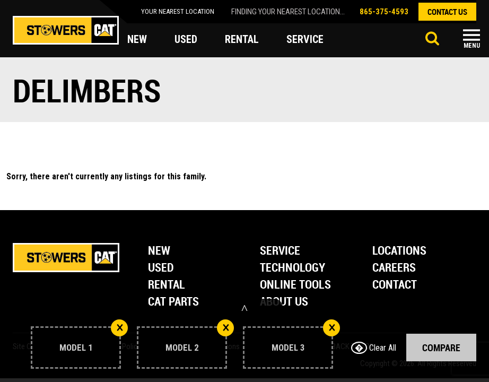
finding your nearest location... (288, 11)
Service (280, 251)
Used (161, 268)
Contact (394, 285)
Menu (472, 45)
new (137, 39)
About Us (284, 302)
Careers (394, 268)
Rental (166, 285)
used (185, 39)
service (305, 39)
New (159, 251)
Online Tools (295, 285)
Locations (399, 251)
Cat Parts (173, 302)
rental (242, 39)
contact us (447, 11)
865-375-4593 (384, 11)
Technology (292, 268)
